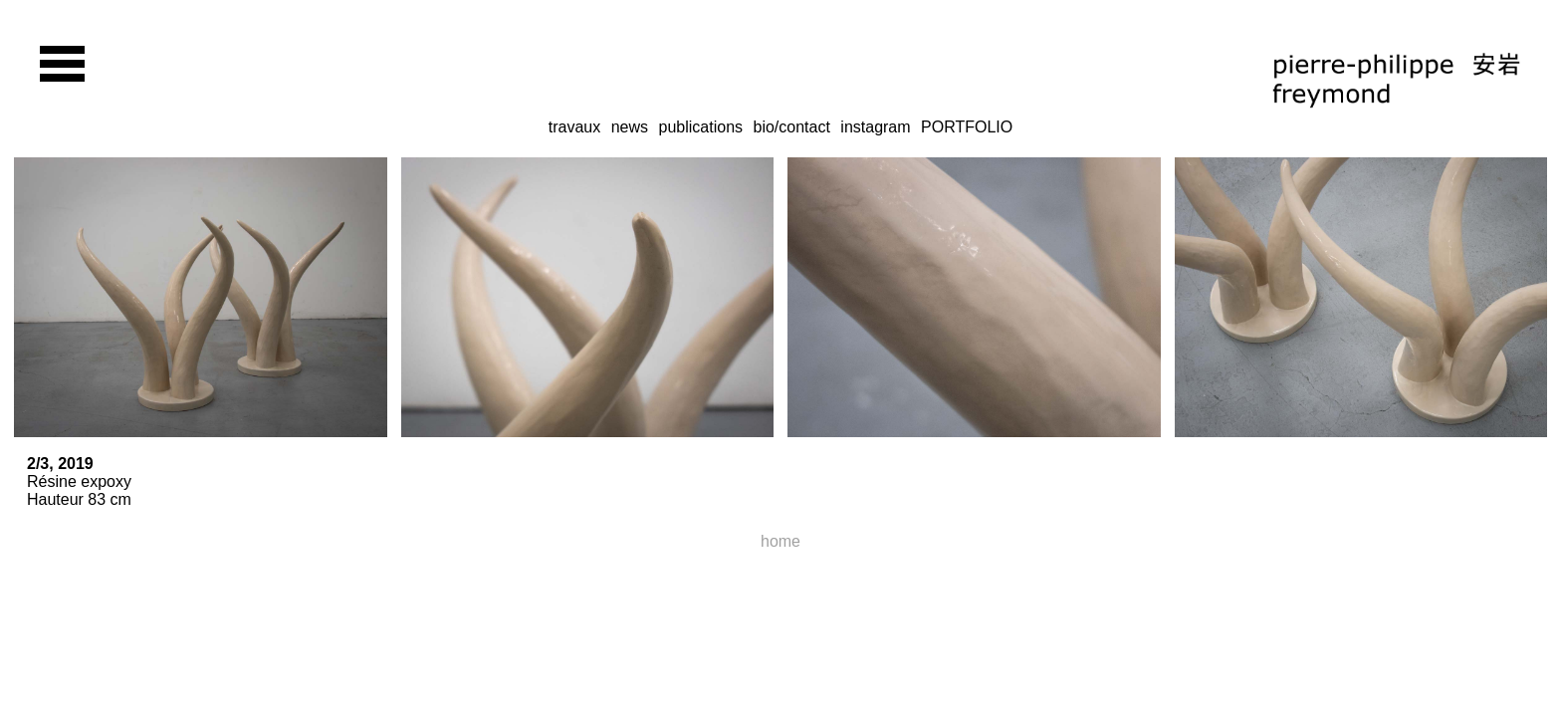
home (780, 541)
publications (701, 127)
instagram (875, 127)
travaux (574, 127)
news (629, 127)
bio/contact (791, 127)
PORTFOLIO (966, 127)
